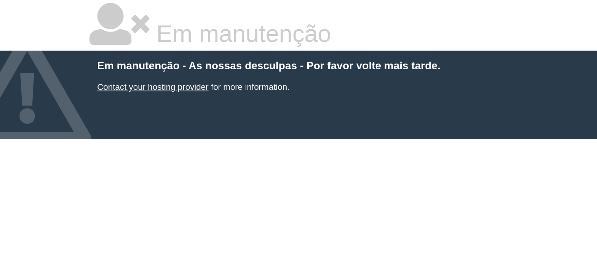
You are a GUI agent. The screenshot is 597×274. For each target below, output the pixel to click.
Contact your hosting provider (152, 87)
